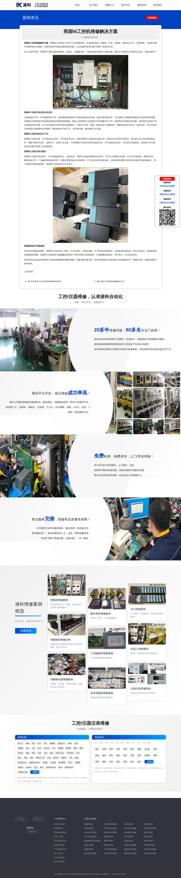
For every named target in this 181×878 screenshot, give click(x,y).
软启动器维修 (59, 857)
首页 (77, 5)
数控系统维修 (59, 824)
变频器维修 (58, 828)
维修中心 (109, 5)
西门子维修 (58, 853)
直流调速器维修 (60, 841)
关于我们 (93, 5)
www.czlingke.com (96, 874)
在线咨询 (32, 832)
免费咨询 (25, 630)
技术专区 (125, 5)
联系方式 (38, 819)
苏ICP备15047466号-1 (119, 874)
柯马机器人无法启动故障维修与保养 (46, 281)
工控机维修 (28, 272)
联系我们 (157, 5)
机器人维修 (58, 837)
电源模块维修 (59, 862)
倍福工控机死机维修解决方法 (112, 281)
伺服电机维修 (59, 845)
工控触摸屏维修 (60, 849)
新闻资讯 (141, 5)
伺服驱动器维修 (60, 832)
